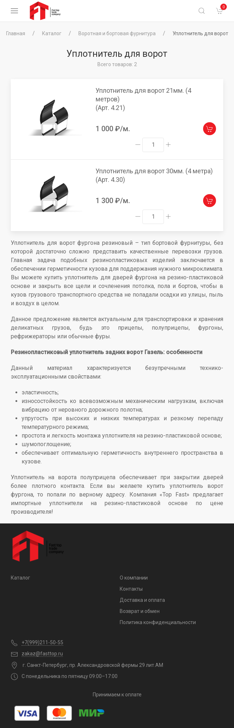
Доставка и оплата (142, 600)
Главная (15, 33)
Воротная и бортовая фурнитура (117, 33)
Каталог (51, 33)
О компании (134, 578)
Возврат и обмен (140, 611)
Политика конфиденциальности (158, 622)
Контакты (131, 589)
